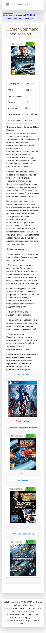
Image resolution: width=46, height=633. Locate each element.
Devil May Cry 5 (23, 375)
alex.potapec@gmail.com (23, 611)
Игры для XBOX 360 (25, 15)
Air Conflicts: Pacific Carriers (23, 534)
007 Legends (23, 481)
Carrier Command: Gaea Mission (19, 19)
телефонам (25, 370)
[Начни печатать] (28, 4)
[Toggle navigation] (7, 4)
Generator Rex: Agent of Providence (23, 428)
